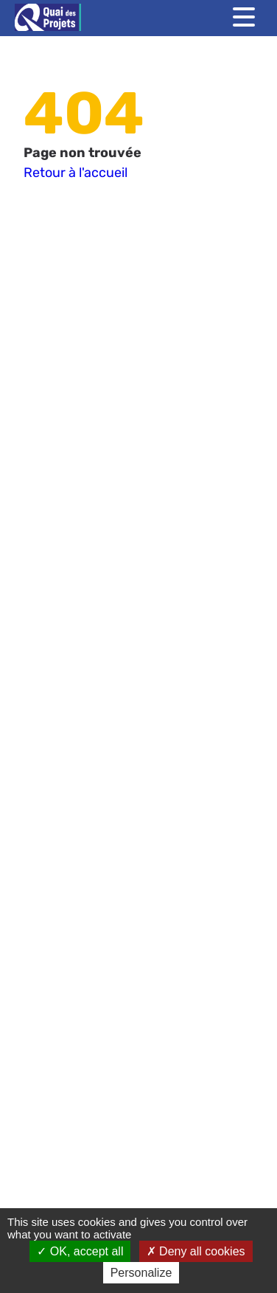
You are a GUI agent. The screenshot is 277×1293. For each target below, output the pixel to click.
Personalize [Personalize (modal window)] (141, 1272)
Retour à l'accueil (75, 172)
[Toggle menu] (244, 17)
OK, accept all (80, 1251)
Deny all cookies (196, 1251)
